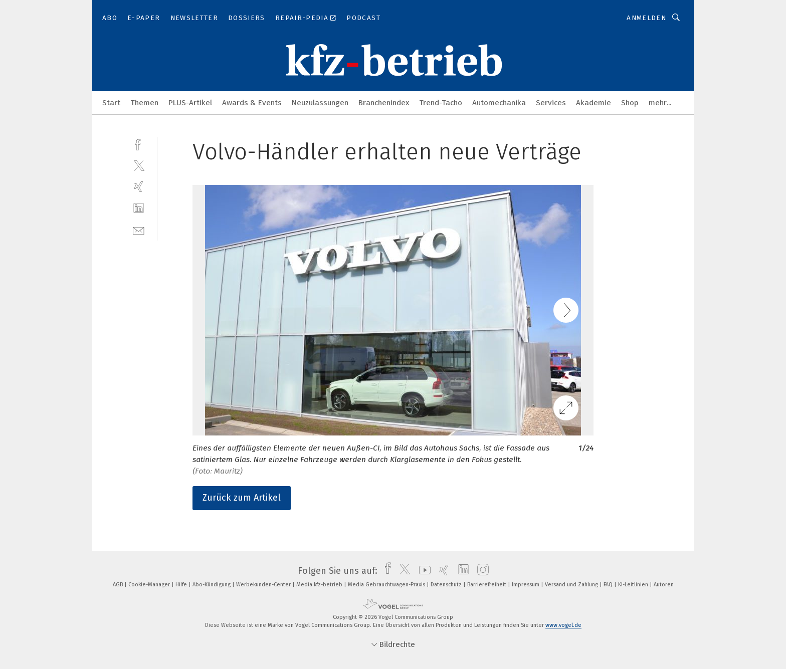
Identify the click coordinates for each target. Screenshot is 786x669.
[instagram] (480, 570)
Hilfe (181, 584)
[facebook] (138, 143)
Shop (630, 102)
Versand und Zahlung (572, 584)
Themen (144, 102)
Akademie (593, 102)
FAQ (609, 584)
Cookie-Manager (149, 584)
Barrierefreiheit (487, 584)
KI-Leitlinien (634, 584)
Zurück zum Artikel (242, 497)
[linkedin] (138, 208)
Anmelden (646, 18)
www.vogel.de (563, 625)
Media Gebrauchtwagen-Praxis (387, 584)
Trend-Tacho (440, 102)
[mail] (138, 230)
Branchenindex (383, 102)
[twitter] (138, 165)
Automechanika (499, 102)
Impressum (526, 584)
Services (551, 102)
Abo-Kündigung (212, 584)
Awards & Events (252, 102)
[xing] (138, 186)
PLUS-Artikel (190, 102)
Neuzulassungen (320, 102)
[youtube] (422, 570)
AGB (118, 584)
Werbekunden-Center (264, 584)
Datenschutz (447, 584)
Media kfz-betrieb (320, 584)
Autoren (664, 584)
